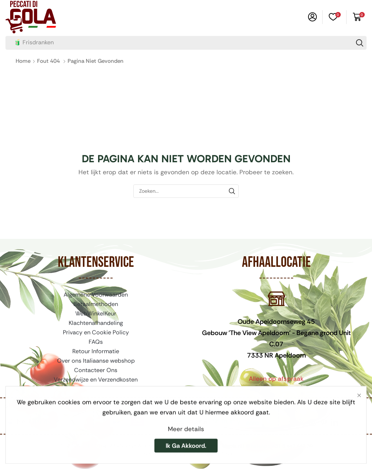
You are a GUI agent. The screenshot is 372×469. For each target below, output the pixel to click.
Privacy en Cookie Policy (96, 332)
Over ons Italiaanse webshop (96, 360)
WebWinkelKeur (95, 313)
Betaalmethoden (95, 304)
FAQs (96, 342)
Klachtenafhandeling (96, 323)
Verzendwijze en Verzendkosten (96, 379)
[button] (312, 17)
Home (23, 61)
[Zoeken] (359, 42)
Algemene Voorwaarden (96, 294)
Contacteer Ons (95, 370)
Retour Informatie (95, 351)
